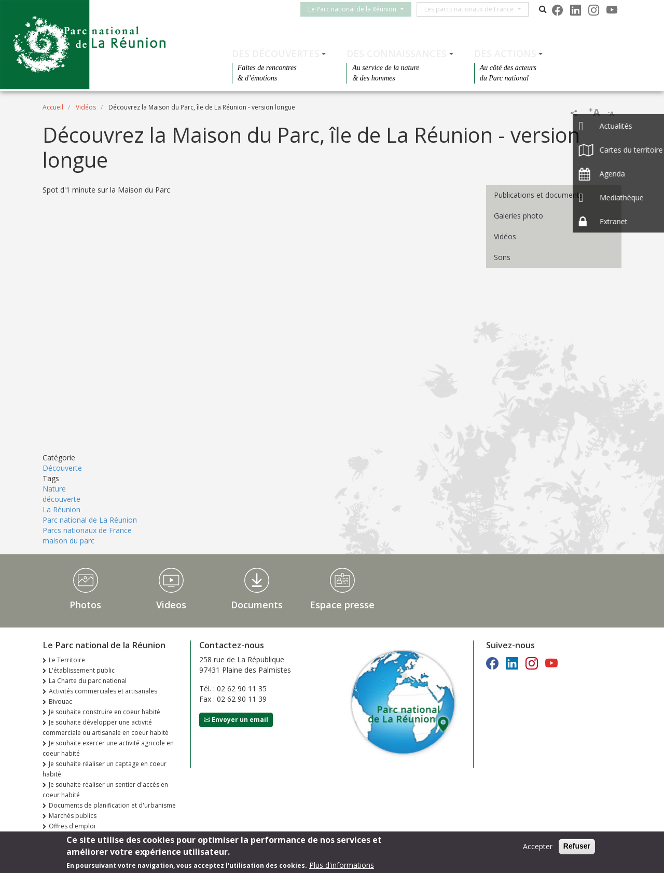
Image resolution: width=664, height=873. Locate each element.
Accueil (53, 107)
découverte (61, 499)
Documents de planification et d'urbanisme (112, 805)
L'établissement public (82, 670)
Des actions (505, 53)
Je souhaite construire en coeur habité (104, 711)
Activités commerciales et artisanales (103, 691)
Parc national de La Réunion (90, 520)
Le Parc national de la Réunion (358, 9)
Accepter (537, 846)
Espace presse (342, 604)
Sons (502, 257)
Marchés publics (72, 815)
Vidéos (86, 107)
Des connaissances (397, 53)
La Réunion (61, 509)
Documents (257, 604)
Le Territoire (67, 660)
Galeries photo (518, 216)
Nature (54, 489)
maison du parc (68, 540)
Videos (171, 604)
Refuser (576, 846)
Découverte (62, 468)
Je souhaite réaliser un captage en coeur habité (105, 769)
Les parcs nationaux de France (475, 9)
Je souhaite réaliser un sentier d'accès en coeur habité (105, 789)
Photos (85, 604)
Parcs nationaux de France (87, 530)
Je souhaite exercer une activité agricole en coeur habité (108, 748)
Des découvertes (276, 53)
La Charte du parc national (88, 680)
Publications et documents (538, 195)
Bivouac (60, 701)
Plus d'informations (341, 865)
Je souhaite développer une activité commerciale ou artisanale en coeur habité (106, 727)
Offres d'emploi (72, 826)
